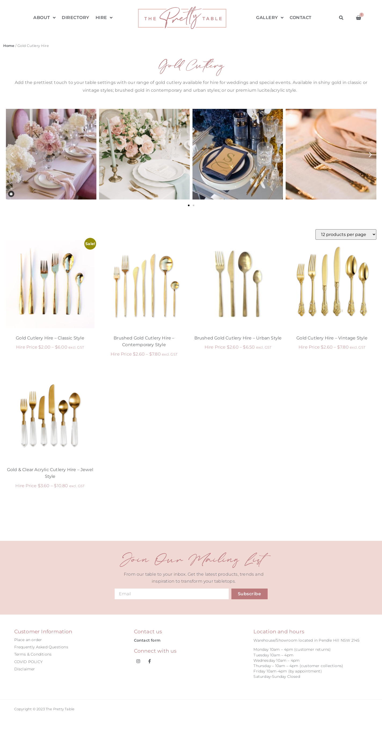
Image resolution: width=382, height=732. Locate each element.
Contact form (147, 640)
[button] (341, 17)
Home (8, 46)
